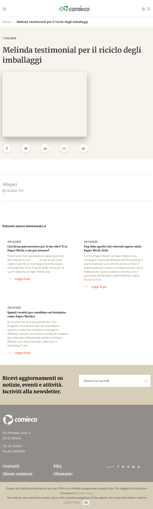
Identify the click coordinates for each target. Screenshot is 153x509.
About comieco (17, 473)
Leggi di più (22, 279)
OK (86, 502)
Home (6, 22)
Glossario (63, 473)
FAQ (57, 466)
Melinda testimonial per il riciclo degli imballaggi (52, 22)
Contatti (10, 466)
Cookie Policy (84, 493)
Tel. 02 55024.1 (12, 446)
